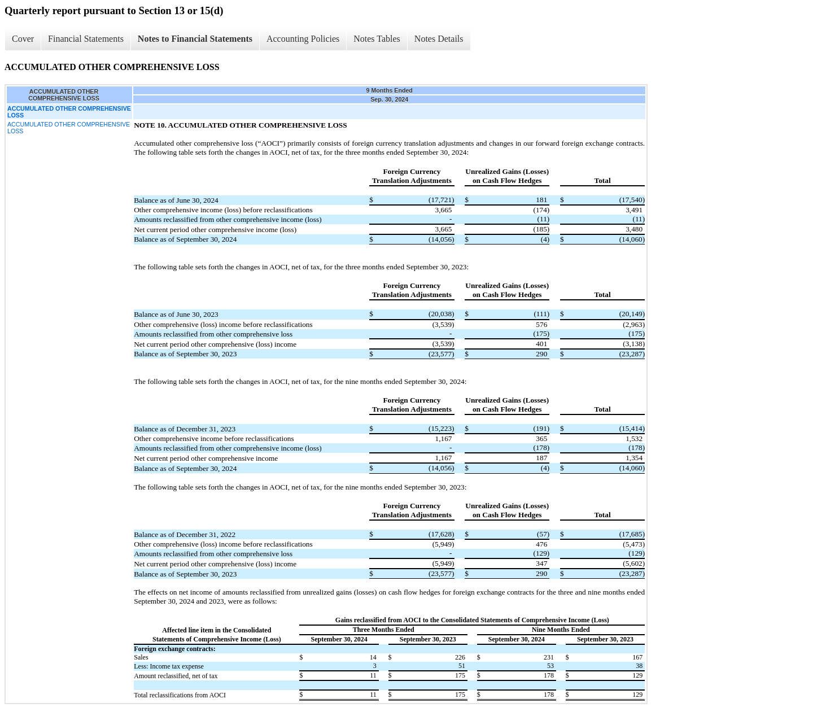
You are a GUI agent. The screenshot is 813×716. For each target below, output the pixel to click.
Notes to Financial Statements (195, 38)
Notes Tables (376, 38)
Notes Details (439, 38)
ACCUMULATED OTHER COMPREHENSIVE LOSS (68, 127)
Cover (23, 38)
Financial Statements (86, 38)
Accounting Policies (302, 38)
